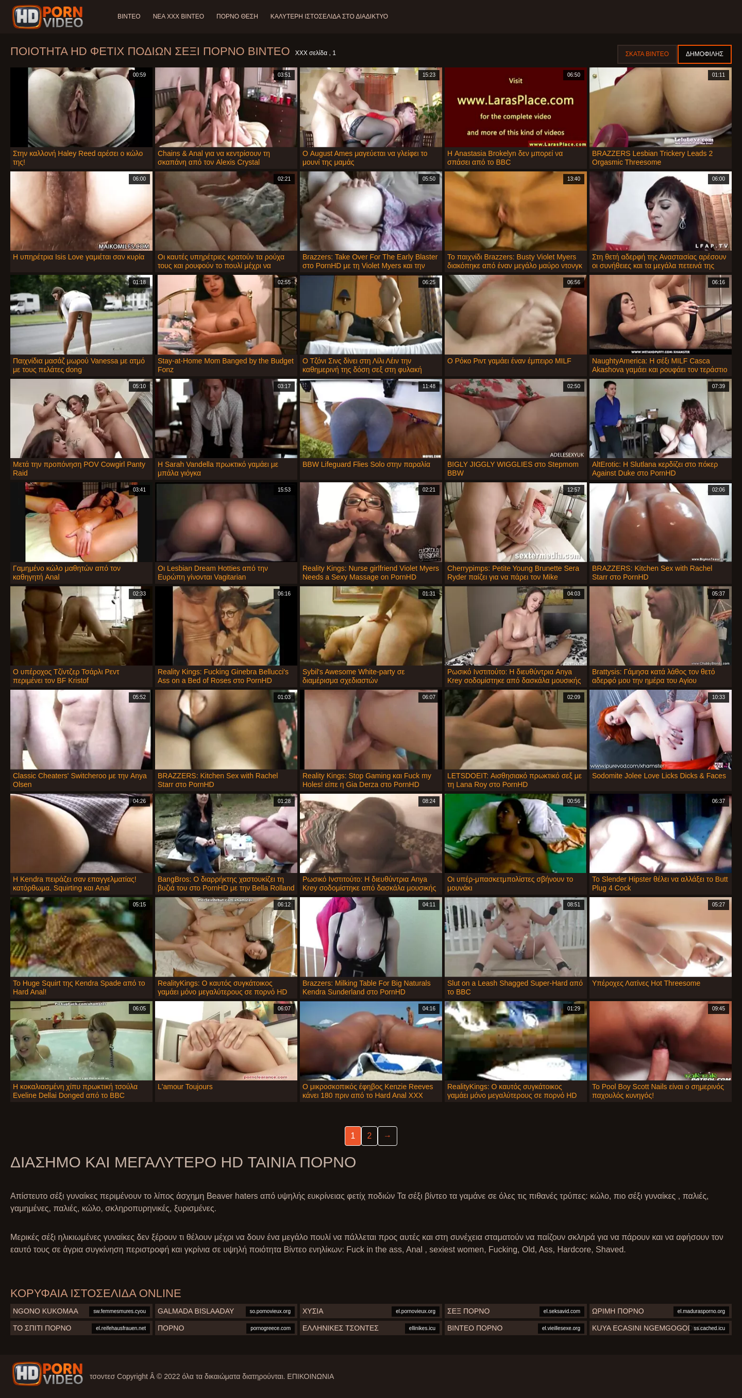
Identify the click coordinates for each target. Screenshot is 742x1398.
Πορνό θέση (237, 16)
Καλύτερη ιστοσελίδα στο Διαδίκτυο (329, 16)
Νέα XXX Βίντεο (178, 16)
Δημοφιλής (704, 54)
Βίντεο (129, 16)
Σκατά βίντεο (647, 54)
